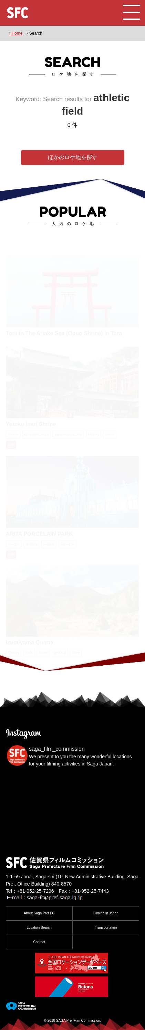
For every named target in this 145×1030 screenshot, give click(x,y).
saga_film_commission (57, 749)
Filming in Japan (105, 913)
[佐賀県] (21, 1007)
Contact (39, 942)
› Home (15, 33)
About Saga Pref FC (39, 913)
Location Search (39, 927)
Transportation (106, 927)
